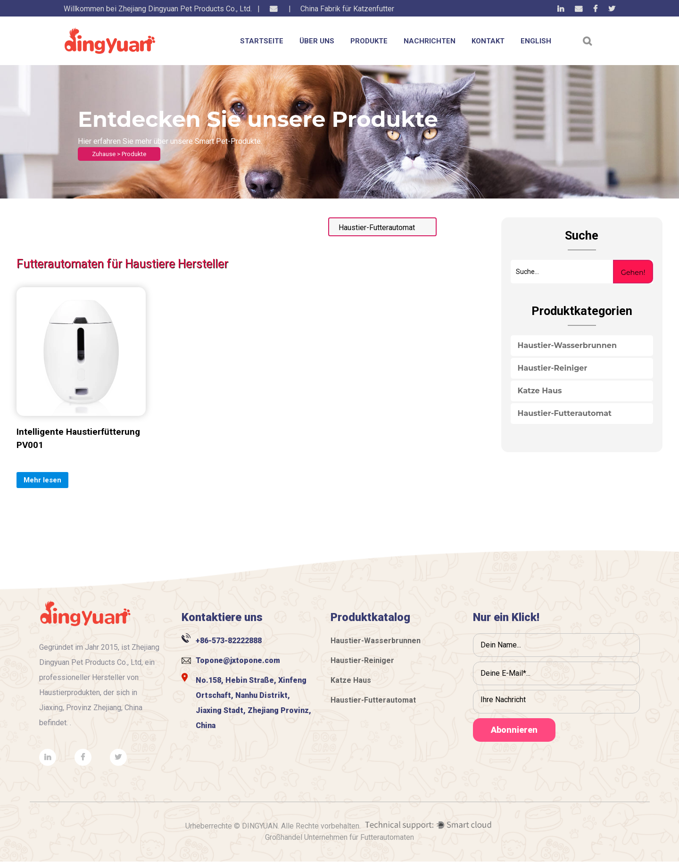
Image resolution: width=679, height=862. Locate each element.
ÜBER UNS (316, 41)
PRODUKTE (369, 41)
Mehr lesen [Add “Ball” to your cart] (42, 480)
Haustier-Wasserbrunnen (567, 345)
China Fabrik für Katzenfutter (347, 8)
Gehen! (633, 272)
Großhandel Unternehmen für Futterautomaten (339, 837)
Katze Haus (540, 390)
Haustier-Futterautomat (565, 413)
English (536, 41)
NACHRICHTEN (429, 41)
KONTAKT (488, 41)
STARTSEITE (261, 41)
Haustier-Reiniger (553, 368)
